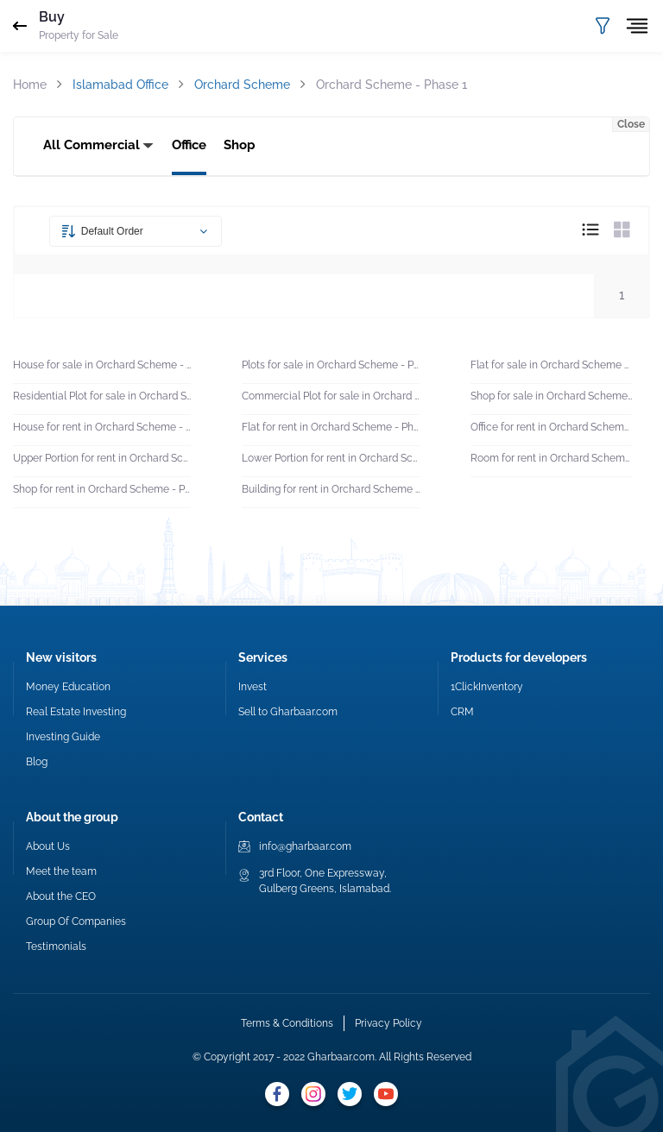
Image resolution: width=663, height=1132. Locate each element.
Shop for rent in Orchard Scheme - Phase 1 (102, 489)
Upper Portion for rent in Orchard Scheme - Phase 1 (102, 458)
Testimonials (56, 946)
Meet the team (61, 871)
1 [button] (621, 295)
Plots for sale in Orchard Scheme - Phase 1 (331, 365)
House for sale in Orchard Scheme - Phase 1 (102, 365)
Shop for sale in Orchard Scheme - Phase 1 (551, 396)
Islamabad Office (120, 84)
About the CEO (61, 896)
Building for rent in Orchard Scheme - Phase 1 (331, 489)
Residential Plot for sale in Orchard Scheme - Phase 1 (102, 396)
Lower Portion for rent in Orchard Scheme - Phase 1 (331, 458)
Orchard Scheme (242, 84)
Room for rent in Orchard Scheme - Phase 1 (551, 458)
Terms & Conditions (287, 1023)
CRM (462, 712)
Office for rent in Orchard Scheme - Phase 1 (551, 427)
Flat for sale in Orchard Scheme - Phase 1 (551, 365)
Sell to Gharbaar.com (288, 712)
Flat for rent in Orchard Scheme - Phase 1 (331, 427)
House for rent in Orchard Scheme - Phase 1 (102, 427)
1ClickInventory (487, 687)
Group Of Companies (76, 921)
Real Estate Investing (76, 712)
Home (30, 84)
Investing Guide (63, 737)
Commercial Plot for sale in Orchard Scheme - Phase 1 (331, 396)
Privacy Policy (388, 1023)
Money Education (68, 687)
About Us (48, 846)
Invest (252, 687)
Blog (36, 762)
